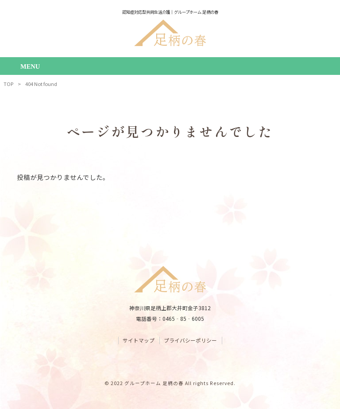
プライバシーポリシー (190, 340)
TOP (8, 83)
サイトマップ (139, 340)
